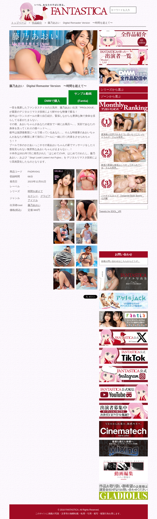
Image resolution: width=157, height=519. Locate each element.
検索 (142, 10)
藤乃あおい (34, 205)
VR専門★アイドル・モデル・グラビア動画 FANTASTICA (63, 12)
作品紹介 (37, 22)
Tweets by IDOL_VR (110, 211)
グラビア (45, 196)
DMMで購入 (52, 100)
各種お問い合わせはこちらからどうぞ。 (120, 261)
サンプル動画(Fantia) (83, 97)
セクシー (33, 196)
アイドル (33, 200)
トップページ (18, 22)
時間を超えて (35, 191)
